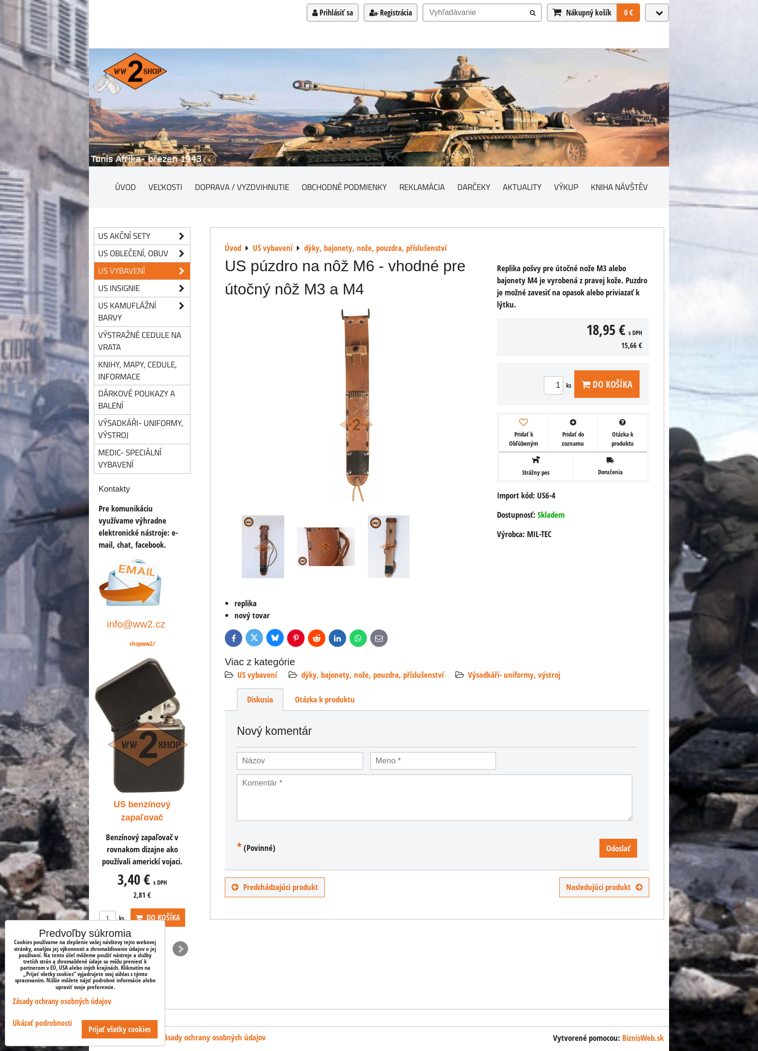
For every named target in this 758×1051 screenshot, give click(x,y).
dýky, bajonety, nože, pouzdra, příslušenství (372, 674)
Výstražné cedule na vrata (139, 341)
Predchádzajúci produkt (275, 886)
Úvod (125, 187)
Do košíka (607, 384)
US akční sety (144, 236)
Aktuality (522, 187)
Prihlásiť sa (332, 12)
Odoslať (618, 848)
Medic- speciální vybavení (129, 458)
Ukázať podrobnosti (42, 1023)
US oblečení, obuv (144, 253)
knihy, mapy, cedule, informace (137, 370)
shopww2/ (142, 643)
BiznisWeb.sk (643, 1037)
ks (559, 385)
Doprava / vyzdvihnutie (242, 187)
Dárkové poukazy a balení (136, 399)
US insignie (144, 288)
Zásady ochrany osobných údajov (213, 1037)
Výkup (566, 187)
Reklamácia (422, 187)
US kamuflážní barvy (144, 311)
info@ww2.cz (136, 623)
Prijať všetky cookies (119, 1029)
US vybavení (257, 674)
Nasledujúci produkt (604, 886)
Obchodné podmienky (344, 187)
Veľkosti (165, 187)
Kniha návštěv (619, 187)
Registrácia (390, 12)
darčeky (473, 187)
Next (180, 949)
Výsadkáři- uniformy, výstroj (514, 674)
